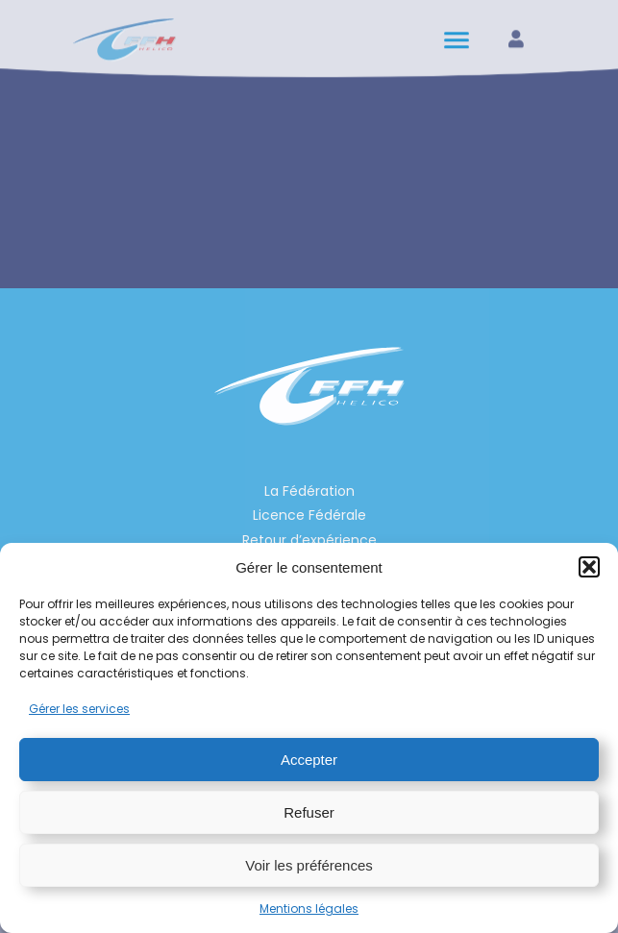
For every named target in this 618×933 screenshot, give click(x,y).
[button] (589, 567)
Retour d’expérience (309, 540)
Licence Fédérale (309, 515)
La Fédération (309, 491)
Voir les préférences (309, 865)
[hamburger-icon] (458, 36)
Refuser (309, 812)
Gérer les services (79, 708)
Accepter (309, 759)
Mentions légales (309, 908)
